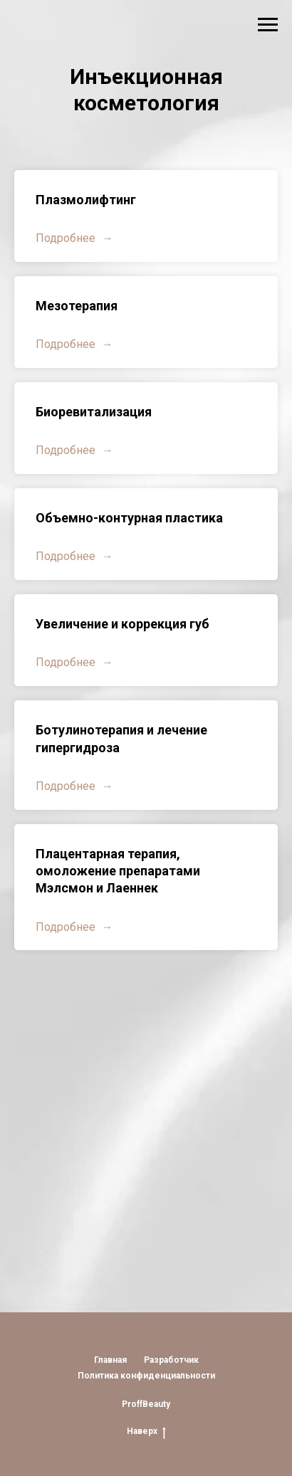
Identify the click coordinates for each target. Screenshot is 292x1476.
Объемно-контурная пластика (129, 517)
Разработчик (171, 1360)
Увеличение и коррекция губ (122, 623)
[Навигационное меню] (268, 25)
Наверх (146, 1431)
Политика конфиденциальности (146, 1376)
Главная (110, 1360)
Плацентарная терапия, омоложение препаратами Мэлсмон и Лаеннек (118, 871)
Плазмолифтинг (86, 199)
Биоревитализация (94, 411)
